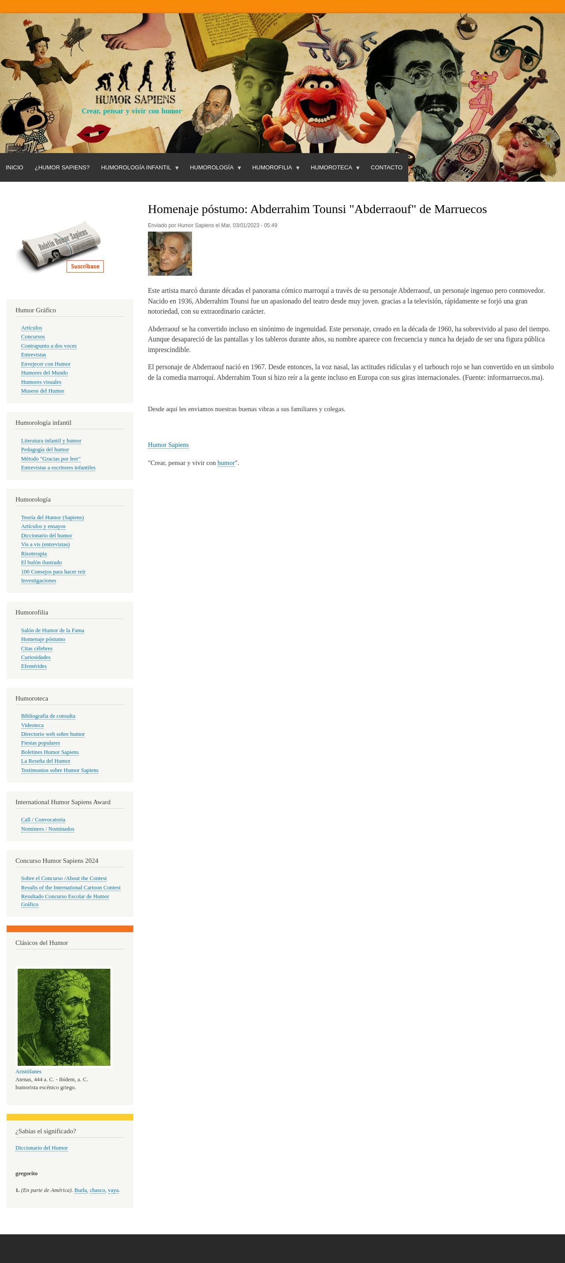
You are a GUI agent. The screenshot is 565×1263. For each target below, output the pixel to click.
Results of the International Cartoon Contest (71, 887)
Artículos (31, 328)
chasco (97, 1190)
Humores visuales (41, 382)
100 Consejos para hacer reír (53, 572)
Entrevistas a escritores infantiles (58, 468)
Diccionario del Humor (41, 1148)
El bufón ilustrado (41, 562)
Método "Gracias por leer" (51, 459)
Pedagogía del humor (45, 449)
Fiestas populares (40, 743)
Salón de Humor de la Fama (52, 630)
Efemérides (34, 666)
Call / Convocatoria (43, 820)
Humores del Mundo (44, 373)
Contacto (387, 167)
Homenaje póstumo (43, 639)
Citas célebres (37, 648)
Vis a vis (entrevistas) (45, 544)
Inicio (14, 167)
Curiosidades (36, 657)
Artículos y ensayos (43, 526)
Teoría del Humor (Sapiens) (52, 517)
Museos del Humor (42, 391)
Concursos (33, 337)
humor (226, 462)
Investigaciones (38, 580)
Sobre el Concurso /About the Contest (64, 878)
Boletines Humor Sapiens (50, 752)
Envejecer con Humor (46, 364)
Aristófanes (28, 1071)
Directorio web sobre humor (53, 734)
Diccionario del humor (46, 535)
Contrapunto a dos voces (49, 346)
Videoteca (32, 725)
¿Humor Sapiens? (62, 167)
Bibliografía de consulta (48, 716)
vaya (113, 1190)
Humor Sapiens (168, 444)
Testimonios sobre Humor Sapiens (60, 770)
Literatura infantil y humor (51, 441)
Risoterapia (34, 554)
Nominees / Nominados (48, 829)
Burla (81, 1190)
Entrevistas (33, 355)
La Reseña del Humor (46, 761)
